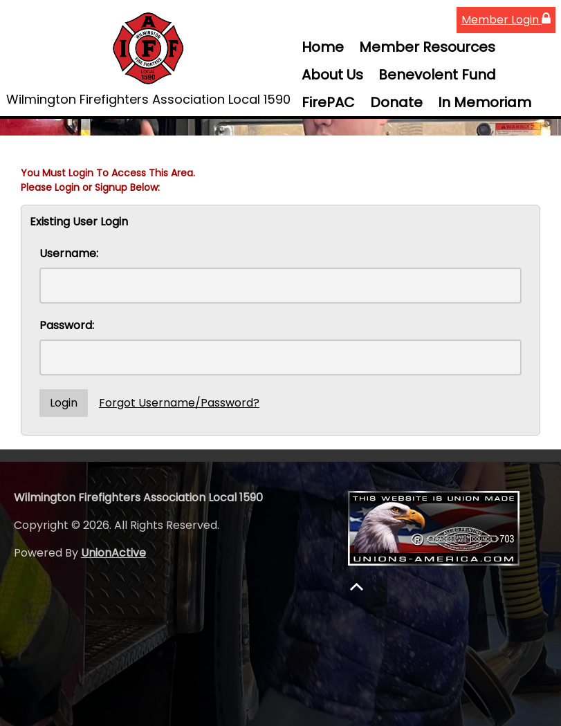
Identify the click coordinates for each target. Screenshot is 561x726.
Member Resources (427, 47)
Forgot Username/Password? (179, 403)
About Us (332, 74)
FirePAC (328, 102)
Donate (396, 102)
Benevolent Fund (437, 74)
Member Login (506, 20)
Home (323, 47)
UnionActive (113, 553)
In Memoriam (484, 102)
